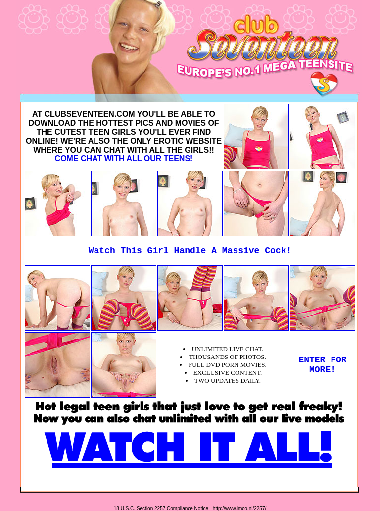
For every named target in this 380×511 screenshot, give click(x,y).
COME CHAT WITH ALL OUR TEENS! (124, 158)
